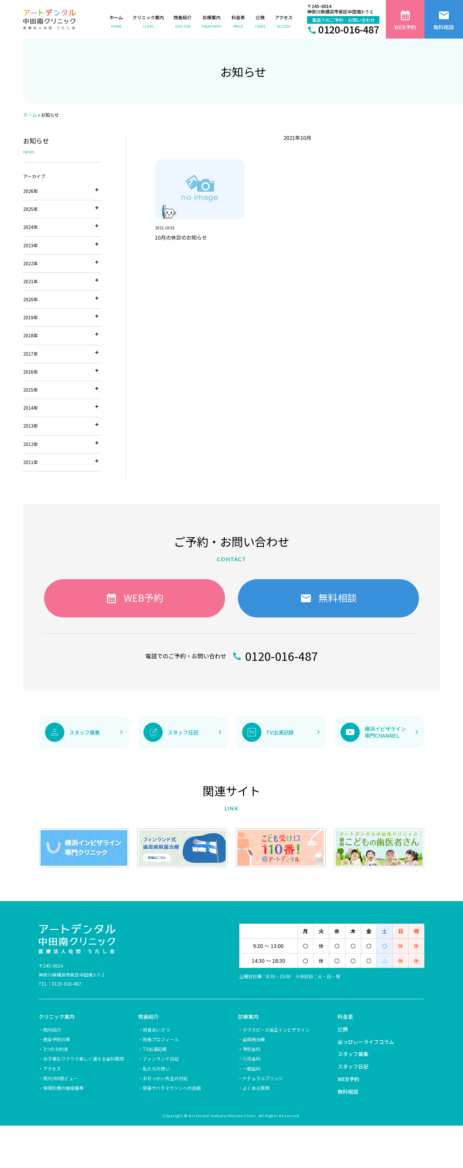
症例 (343, 1029)
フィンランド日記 (161, 1058)
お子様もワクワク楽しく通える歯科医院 (83, 1058)
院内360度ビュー (60, 1078)
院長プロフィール (161, 1039)
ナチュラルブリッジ (262, 1078)
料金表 (345, 1016)
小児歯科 (251, 1058)
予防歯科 (251, 1049)
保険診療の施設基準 (63, 1088)
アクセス (52, 1068)
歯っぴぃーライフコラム (366, 1041)
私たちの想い (156, 1068)
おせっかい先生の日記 (165, 1078)
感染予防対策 (56, 1039)
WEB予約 (348, 1079)
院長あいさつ (156, 1030)
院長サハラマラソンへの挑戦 (172, 1088)
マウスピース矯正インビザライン (276, 1030)
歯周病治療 (253, 1039)
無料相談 (348, 1091)
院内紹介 (52, 1030)
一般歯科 (251, 1068)
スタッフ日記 (353, 1066)
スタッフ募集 (353, 1054)
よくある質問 (255, 1088)
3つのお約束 (55, 1049)
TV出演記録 (155, 1049)
